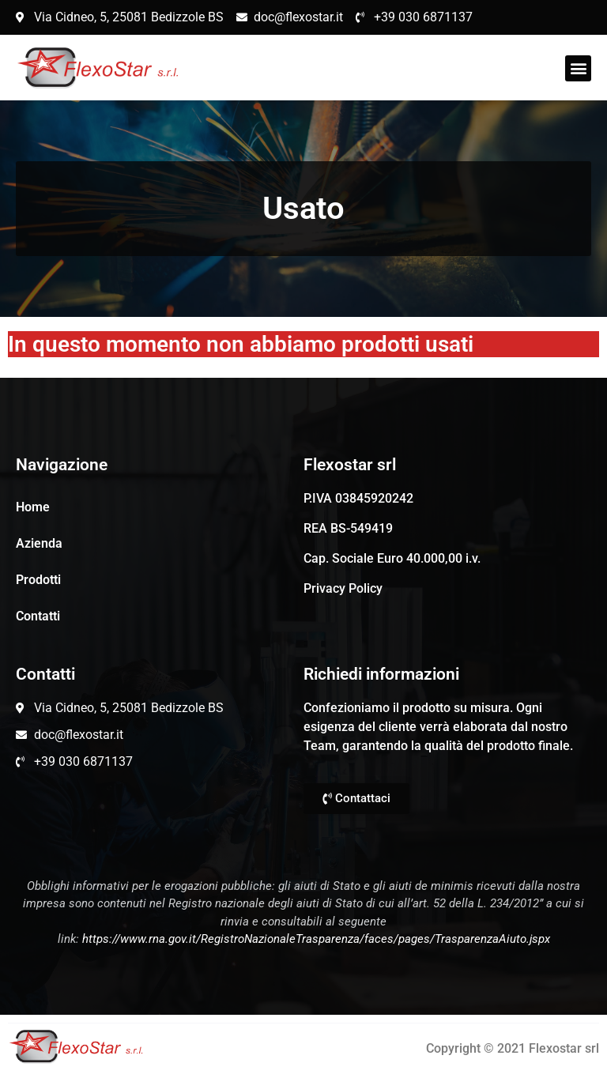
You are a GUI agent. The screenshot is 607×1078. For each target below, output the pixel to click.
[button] (578, 68)
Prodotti (38, 579)
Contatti (38, 616)
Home (33, 506)
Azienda (39, 543)
